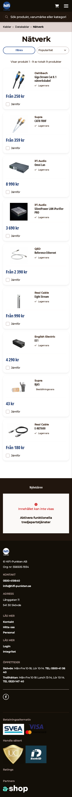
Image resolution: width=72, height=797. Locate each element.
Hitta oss (9, 627)
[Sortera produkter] (53, 50)
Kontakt (8, 622)
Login (6, 646)
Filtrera (19, 50)
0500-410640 (11, 580)
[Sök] (36, 17)
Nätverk (38, 26)
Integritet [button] (9, 651)
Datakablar (22, 26)
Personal (9, 632)
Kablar (7, 26)
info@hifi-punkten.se (17, 586)
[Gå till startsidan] (6, 6)
